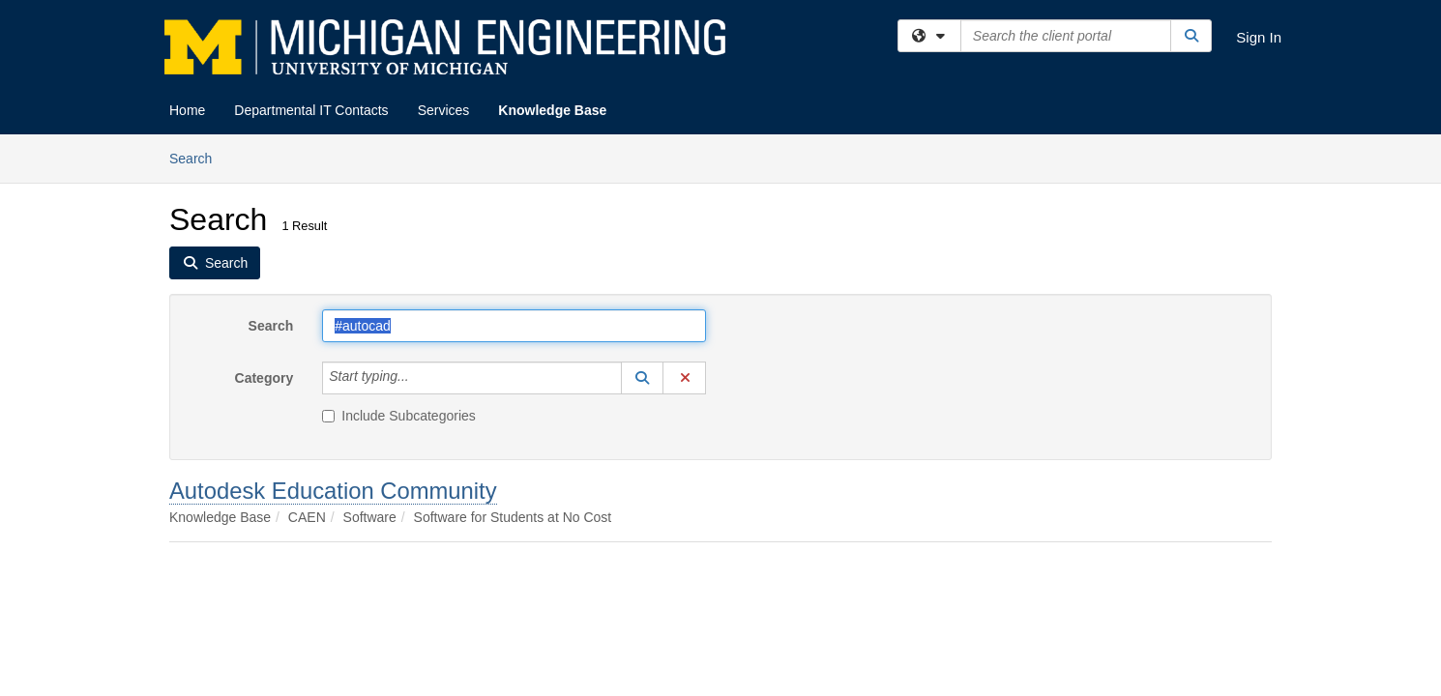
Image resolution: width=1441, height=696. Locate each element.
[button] (642, 378)
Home (187, 110)
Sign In (1258, 37)
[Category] (419, 378)
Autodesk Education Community (333, 491)
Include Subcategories (399, 415)
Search (197, 157)
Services (444, 110)
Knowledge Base (552, 110)
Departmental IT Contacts (311, 110)
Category (264, 378)
